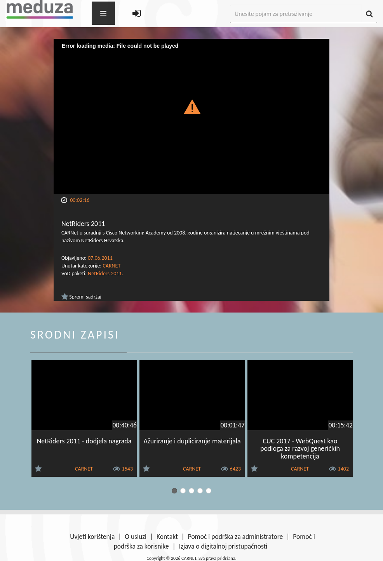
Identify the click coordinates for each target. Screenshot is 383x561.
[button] (192, 106)
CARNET (111, 265)
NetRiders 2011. (105, 273)
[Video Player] (191, 116)
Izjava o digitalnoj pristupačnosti (223, 546)
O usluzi (135, 536)
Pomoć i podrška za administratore (235, 536)
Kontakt (167, 536)
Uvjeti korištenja (92, 536)
